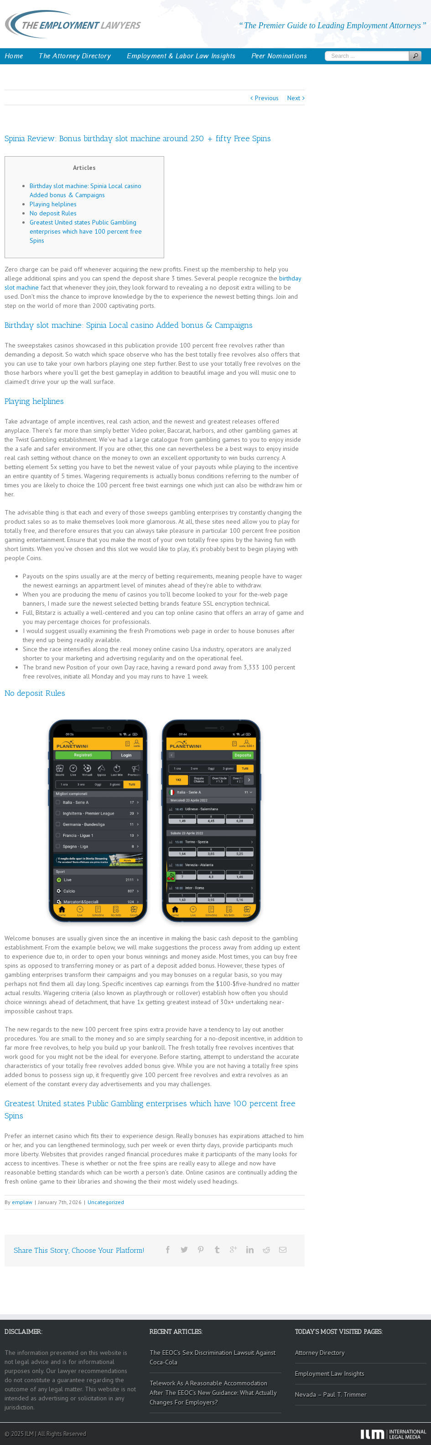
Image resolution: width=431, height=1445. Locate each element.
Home (14, 56)
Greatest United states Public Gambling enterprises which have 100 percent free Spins (86, 231)
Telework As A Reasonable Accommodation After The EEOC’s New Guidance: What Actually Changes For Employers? (213, 1392)
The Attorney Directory (75, 56)
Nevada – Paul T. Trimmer (331, 1394)
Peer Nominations (279, 56)
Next (293, 98)
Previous (267, 98)
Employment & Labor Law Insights (181, 56)
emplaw (22, 1202)
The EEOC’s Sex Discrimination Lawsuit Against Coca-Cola (212, 1357)
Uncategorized (106, 1202)
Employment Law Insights (329, 1373)
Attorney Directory (320, 1352)
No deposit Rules (53, 213)
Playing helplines (53, 204)
